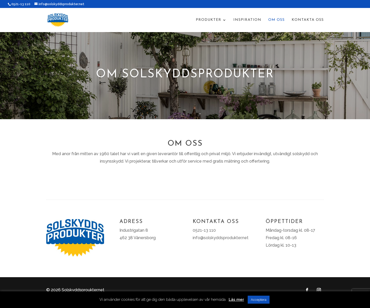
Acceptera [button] (258, 300)
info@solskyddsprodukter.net (220, 237)
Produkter (208, 20)
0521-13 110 (20, 4)
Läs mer (236, 299)
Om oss (276, 20)
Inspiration (247, 20)
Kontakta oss (308, 20)
